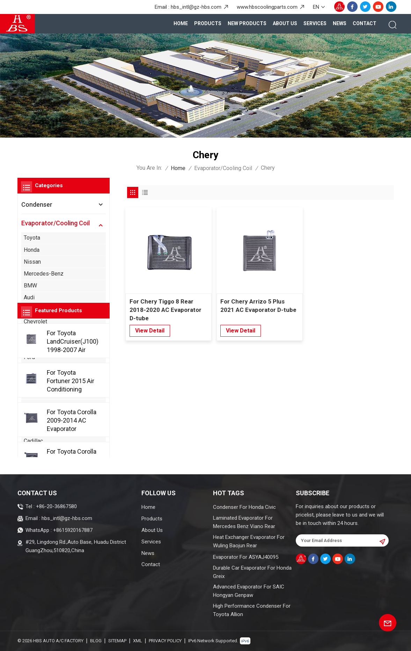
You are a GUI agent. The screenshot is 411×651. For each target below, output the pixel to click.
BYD (29, 428)
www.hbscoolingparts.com (267, 7)
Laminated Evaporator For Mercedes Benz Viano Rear (244, 522)
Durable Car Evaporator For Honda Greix (252, 572)
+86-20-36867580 (56, 506)
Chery (31, 452)
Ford (29, 357)
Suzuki (32, 333)
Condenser (36, 204)
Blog (96, 640)
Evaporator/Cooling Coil (223, 168)
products (207, 23)
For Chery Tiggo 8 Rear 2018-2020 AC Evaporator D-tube (165, 310)
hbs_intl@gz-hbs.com (196, 7)
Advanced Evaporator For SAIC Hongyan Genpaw (248, 591)
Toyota (32, 237)
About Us (285, 23)
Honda (31, 250)
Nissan (32, 261)
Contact (364, 23)
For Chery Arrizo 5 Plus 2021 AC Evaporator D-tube (258, 305)
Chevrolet (35, 321)
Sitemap (117, 640)
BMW (30, 285)
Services (314, 23)
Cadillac (33, 441)
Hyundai (33, 345)
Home (181, 23)
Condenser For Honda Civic (244, 507)
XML (137, 640)
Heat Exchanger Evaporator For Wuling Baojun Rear (249, 541)
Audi (29, 297)
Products (151, 518)
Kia (27, 381)
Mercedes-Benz (44, 273)
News (339, 23)
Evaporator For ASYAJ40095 (245, 557)
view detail (149, 330)
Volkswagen (39, 309)
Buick (30, 417)
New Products (247, 23)
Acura (30, 393)
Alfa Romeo (38, 405)
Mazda (32, 369)
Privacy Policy (165, 640)
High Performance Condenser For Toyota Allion (252, 610)
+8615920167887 (73, 530)
